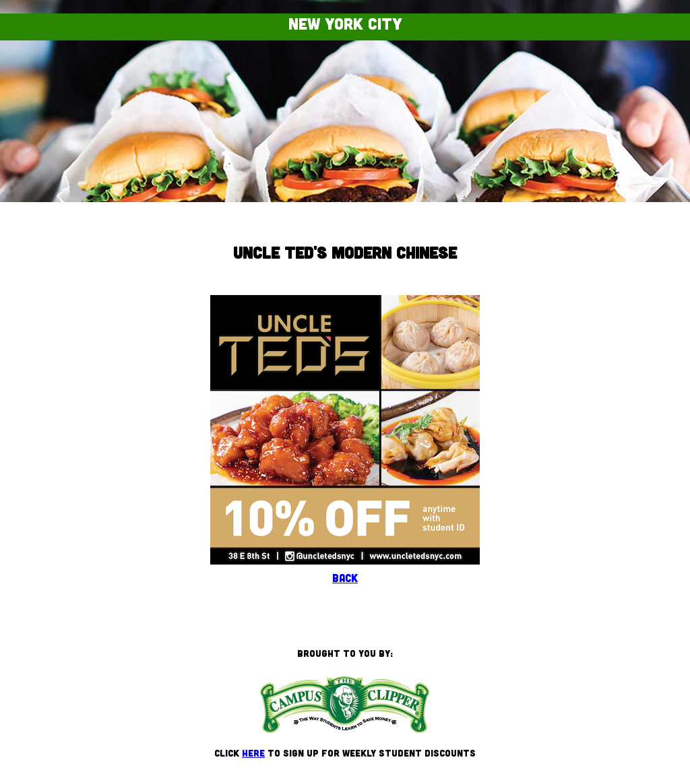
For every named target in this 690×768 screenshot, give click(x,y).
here (253, 753)
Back (345, 577)
